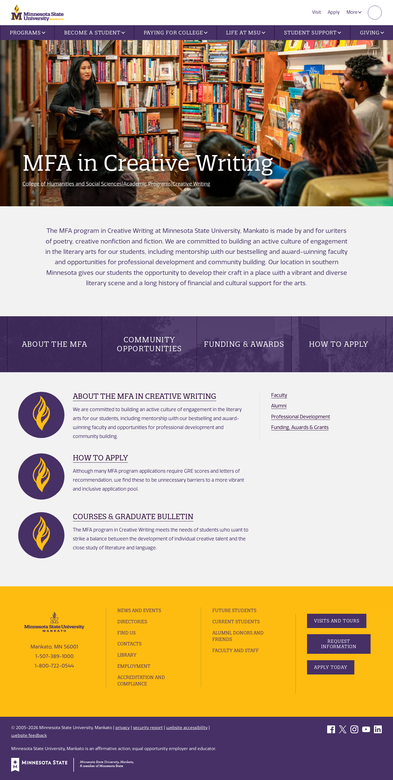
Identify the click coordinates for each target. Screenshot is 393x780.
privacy (122, 727)
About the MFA (54, 344)
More (354, 12)
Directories (132, 621)
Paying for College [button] (176, 32)
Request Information (339, 643)
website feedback (29, 735)
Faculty (279, 395)
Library (126, 655)
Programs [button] (27, 32)
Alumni (279, 406)
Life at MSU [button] (245, 32)
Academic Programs (147, 184)
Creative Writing (191, 184)
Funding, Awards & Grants (300, 427)
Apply (334, 12)
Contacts (129, 644)
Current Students (236, 621)
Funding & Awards (244, 344)
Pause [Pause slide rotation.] (375, 53)
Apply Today (330, 667)
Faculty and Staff (235, 650)
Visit (316, 12)
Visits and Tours (336, 621)
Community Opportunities (149, 344)
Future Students (234, 610)
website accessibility (187, 727)
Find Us (126, 633)
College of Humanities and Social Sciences (72, 184)
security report (148, 727)
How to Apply (339, 344)
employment (133, 666)
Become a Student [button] (94, 32)
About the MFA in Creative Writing (144, 396)
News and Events (139, 610)
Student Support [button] (312, 32)
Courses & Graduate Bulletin (133, 516)
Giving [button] (372, 32)
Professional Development (300, 417)
